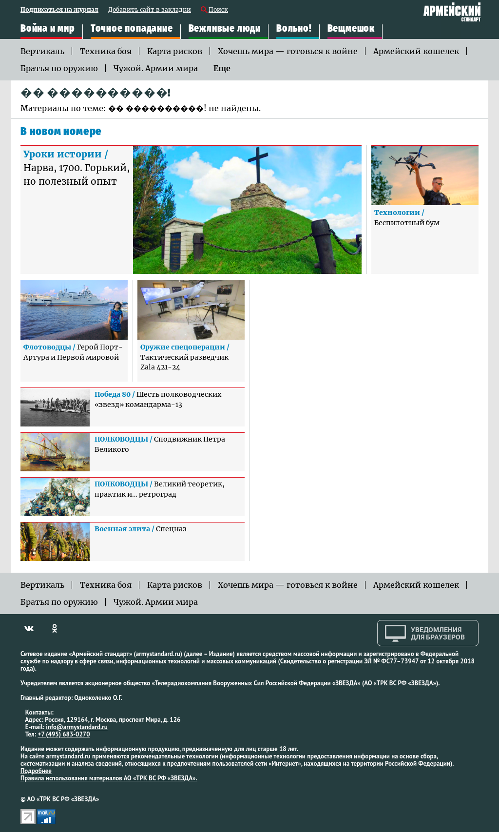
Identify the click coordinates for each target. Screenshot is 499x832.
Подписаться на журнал (59, 10)
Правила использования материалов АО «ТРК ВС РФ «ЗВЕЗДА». (108, 778)
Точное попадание (132, 29)
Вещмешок (351, 29)
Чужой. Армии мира (156, 68)
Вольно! (294, 29)
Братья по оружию (59, 68)
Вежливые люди (225, 29)
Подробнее (36, 771)
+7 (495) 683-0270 (64, 734)
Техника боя (106, 51)
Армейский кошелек (416, 51)
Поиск (218, 10)
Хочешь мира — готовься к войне (288, 51)
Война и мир (47, 29)
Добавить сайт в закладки (149, 10)
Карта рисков (174, 51)
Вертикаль (42, 51)
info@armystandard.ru (76, 727)
